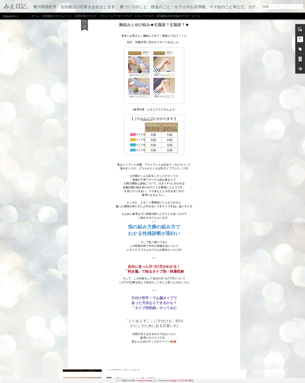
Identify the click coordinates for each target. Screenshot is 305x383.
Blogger (173, 380)
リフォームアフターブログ (115, 15)
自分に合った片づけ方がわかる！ (154, 125)
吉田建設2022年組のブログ (172, 15)
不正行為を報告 (185, 380)
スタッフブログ (144, 15)
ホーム (35, 15)
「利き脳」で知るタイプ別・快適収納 (154, 130)
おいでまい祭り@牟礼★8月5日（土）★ (141, 202)
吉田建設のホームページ (57, 15)
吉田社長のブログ (85, 15)
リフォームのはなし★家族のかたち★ (139, 290)
